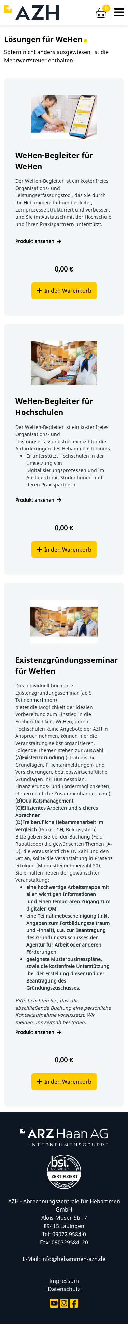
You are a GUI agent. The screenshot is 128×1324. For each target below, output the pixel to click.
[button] (119, 12)
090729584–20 (70, 1242)
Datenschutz (64, 1289)
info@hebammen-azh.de (73, 1259)
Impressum (64, 1281)
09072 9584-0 (69, 1234)
